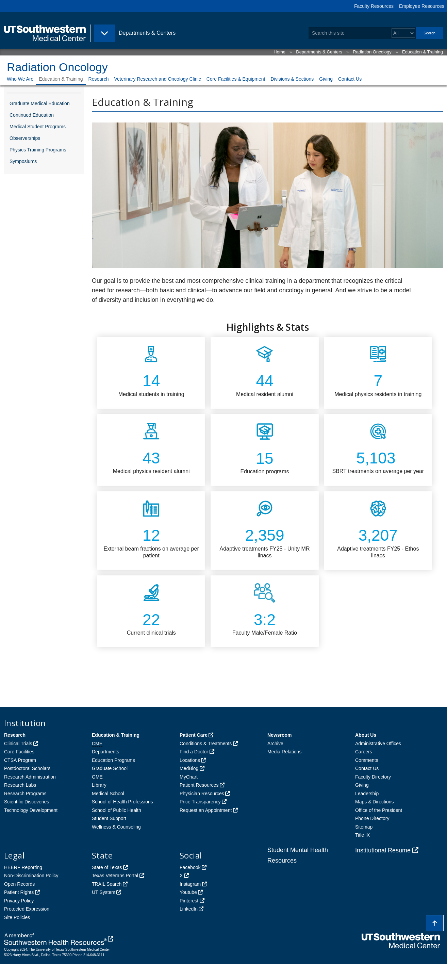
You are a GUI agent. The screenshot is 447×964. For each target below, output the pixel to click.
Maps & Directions (374, 801)
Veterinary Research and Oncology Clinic (157, 79)
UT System (103, 892)
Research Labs (20, 785)
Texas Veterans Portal (115, 875)
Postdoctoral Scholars (27, 768)
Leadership (367, 793)
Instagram (190, 884)
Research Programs (25, 793)
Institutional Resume (383, 850)
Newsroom (279, 735)
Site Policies (17, 917)
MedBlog (189, 768)
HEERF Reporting (23, 867)
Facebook (190, 867)
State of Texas (107, 867)
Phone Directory (372, 818)
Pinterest (189, 900)
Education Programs (113, 760)
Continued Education (32, 115)
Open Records (19, 884)
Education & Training (422, 51)
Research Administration (30, 777)
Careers (363, 751)
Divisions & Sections (292, 79)
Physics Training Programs (38, 149)
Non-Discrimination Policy (31, 875)
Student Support (109, 818)
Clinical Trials (18, 743)
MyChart (189, 777)
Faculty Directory (373, 777)
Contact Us (350, 79)
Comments (366, 760)
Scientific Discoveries (26, 801)
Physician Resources (202, 793)
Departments (105, 751)
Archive (275, 743)
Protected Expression (26, 909)
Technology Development (30, 810)
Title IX (362, 835)
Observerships (25, 138)
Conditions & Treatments (206, 743)
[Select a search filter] (403, 33)
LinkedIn (189, 909)
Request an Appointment (206, 810)
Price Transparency (200, 801)
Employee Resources (421, 6)
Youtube (188, 892)
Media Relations (284, 751)
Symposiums (23, 161)
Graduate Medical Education (40, 103)
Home (279, 51)
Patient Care (194, 735)
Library (99, 785)
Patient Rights (19, 892)
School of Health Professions (122, 801)
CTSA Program (20, 760)
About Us (365, 735)
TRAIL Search (106, 884)
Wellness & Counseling (116, 827)
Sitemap (363, 827)
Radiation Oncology (372, 51)
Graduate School (110, 768)
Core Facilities (19, 751)
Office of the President (378, 810)
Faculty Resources (374, 6)
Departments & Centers (319, 51)
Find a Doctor (194, 751)
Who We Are (20, 79)
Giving (326, 79)
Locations (190, 760)
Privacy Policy (19, 900)
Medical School (108, 793)
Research (98, 79)
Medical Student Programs (38, 126)
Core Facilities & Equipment (235, 79)
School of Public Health (116, 810)
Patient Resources (199, 785)
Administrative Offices (378, 743)
